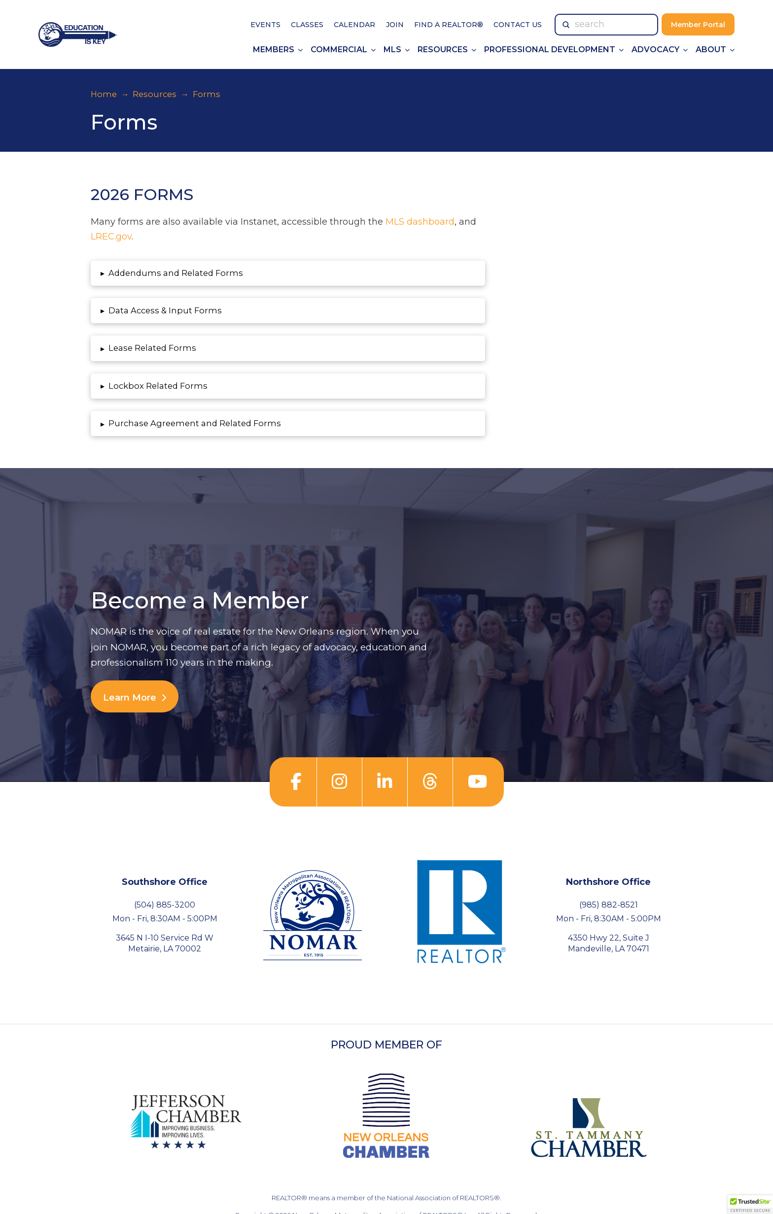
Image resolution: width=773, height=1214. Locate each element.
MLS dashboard (420, 221)
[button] (288, 273)
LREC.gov (111, 236)
